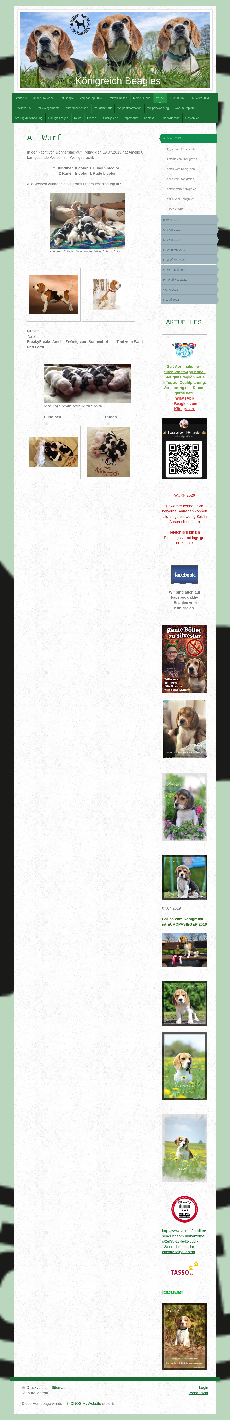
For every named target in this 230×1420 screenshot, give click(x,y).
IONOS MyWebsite (85, 1404)
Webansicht (198, 1393)
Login (203, 1388)
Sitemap (59, 1388)
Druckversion (36, 1388)
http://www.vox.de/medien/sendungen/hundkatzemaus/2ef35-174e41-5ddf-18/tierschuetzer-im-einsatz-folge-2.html (184, 1241)
